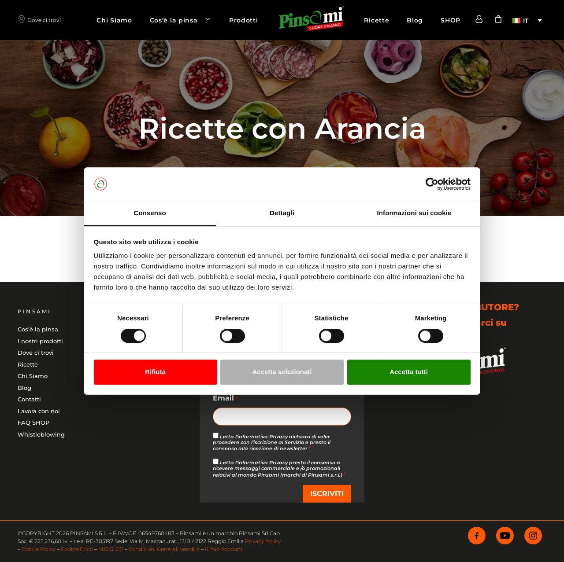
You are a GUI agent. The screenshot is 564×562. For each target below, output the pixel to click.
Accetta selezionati (282, 371)
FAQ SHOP (33, 422)
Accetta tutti (409, 371)
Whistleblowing (41, 434)
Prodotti (243, 20)
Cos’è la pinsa (185, 20)
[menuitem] (527, 20)
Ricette (376, 20)
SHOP (450, 20)
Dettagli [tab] (282, 213)
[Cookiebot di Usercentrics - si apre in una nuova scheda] (432, 184)
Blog (415, 20)
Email (225, 398)
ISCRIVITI (327, 493)
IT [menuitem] (525, 21)
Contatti (29, 399)
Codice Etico (77, 549)
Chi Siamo (114, 20)
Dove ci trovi (36, 352)
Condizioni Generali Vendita (164, 549)
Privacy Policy (263, 541)
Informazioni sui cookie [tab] (414, 213)
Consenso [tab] (150, 213)
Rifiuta (155, 371)
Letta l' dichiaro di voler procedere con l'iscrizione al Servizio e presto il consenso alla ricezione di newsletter (271, 442)
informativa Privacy (262, 436)
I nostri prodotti (40, 341)
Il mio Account (224, 549)
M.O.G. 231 (110, 549)
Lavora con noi (39, 411)
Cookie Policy (39, 549)
